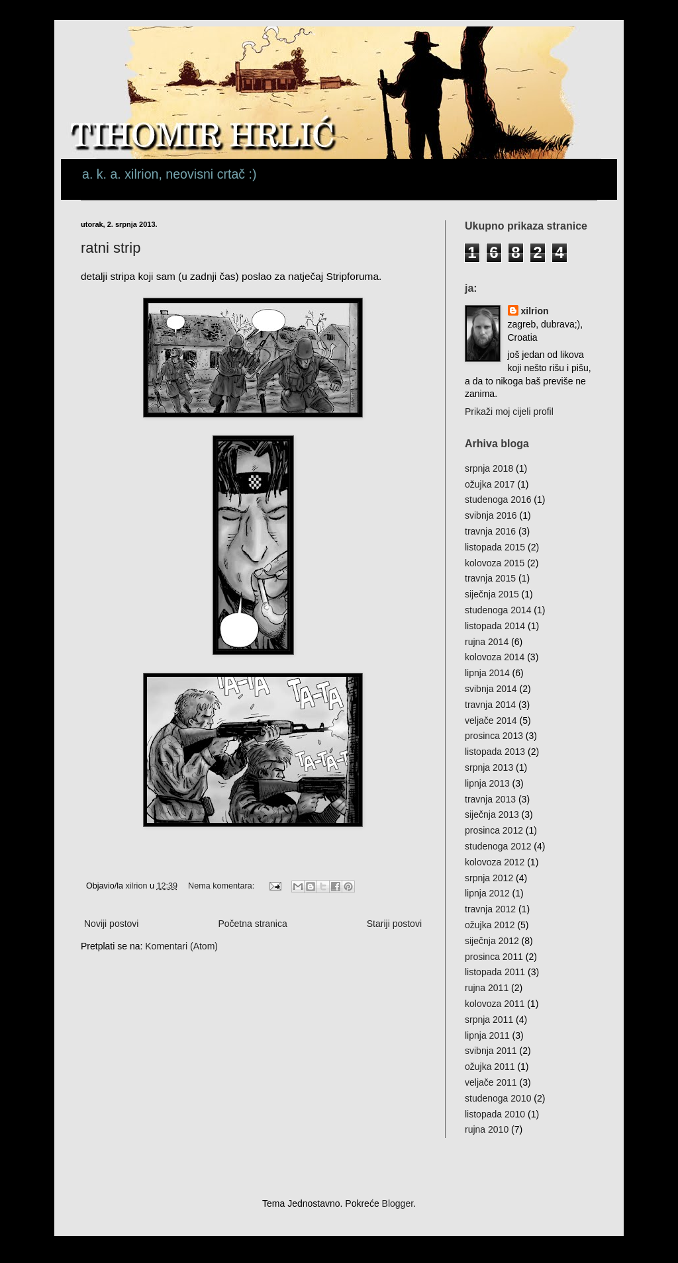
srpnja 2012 (489, 878)
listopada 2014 (495, 626)
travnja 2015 (490, 578)
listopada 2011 (495, 972)
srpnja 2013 (489, 767)
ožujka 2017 (490, 484)
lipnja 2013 (487, 783)
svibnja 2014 (491, 688)
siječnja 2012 (492, 941)
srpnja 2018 (489, 468)
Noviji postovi (111, 923)
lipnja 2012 (487, 893)
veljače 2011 (491, 1082)
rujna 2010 (486, 1129)
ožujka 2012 (490, 925)
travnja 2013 (490, 799)
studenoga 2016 (498, 499)
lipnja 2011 (487, 1035)
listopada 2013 (495, 751)
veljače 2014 (491, 720)
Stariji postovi (394, 923)
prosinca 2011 (494, 956)
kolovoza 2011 (494, 1003)
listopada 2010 (495, 1114)
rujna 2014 (486, 641)
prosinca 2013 (494, 735)
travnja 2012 (490, 909)
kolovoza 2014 (494, 657)
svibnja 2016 (491, 515)
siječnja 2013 (492, 814)
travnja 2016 (490, 531)
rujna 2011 (486, 987)
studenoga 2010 (498, 1098)
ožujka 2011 (490, 1066)
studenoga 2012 (498, 846)
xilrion (535, 311)
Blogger (397, 1203)
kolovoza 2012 (494, 862)
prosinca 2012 (494, 830)
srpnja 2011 (489, 1019)
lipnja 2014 (487, 673)
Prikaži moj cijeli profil (509, 411)
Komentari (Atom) (181, 946)
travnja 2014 (490, 704)
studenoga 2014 (498, 610)
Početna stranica (252, 923)
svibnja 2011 (491, 1050)
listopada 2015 (495, 547)
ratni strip (110, 248)
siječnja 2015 (492, 594)
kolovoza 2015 (494, 563)
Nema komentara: (222, 886)
